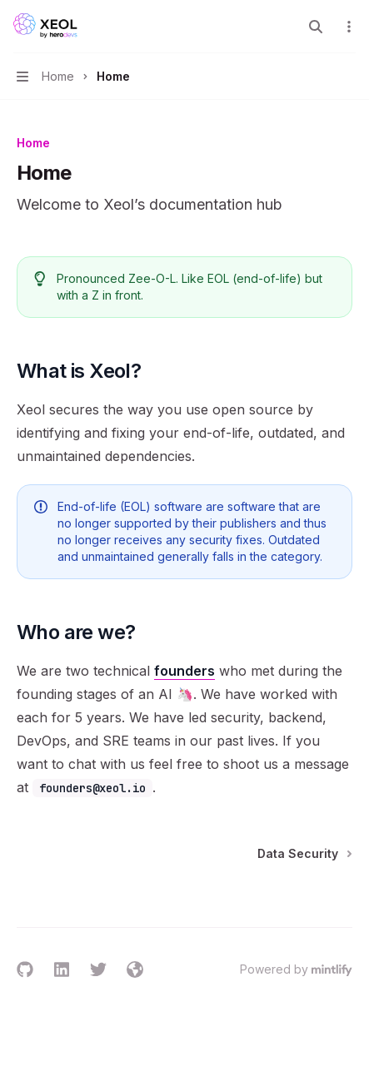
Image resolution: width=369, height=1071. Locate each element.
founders (184, 670)
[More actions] (347, 26)
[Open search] (315, 26)
